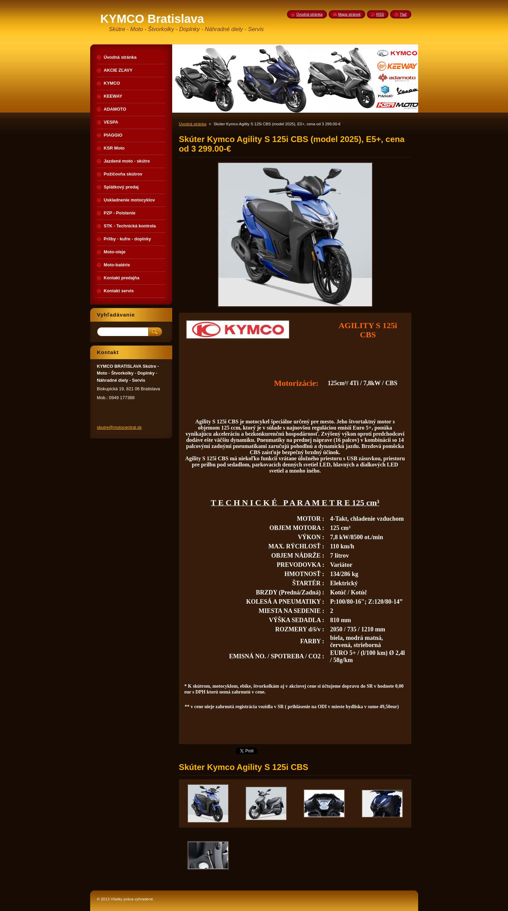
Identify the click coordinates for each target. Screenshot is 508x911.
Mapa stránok (349, 14)
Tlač (403, 14)
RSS (380, 14)
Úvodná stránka (193, 124)
